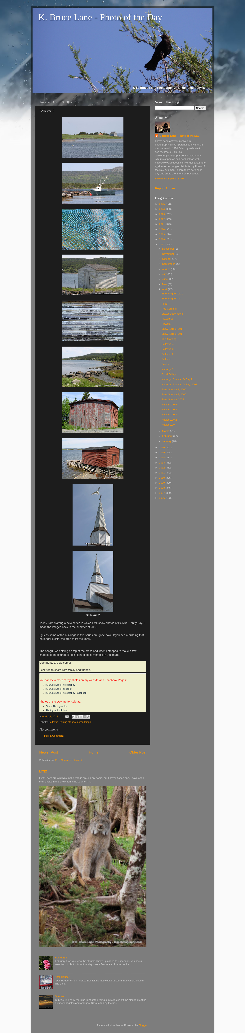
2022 (162, 219)
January (167, 441)
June (165, 279)
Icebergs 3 (168, 369)
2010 (162, 477)
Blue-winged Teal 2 (172, 293)
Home (93, 752)
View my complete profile (169, 178)
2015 (162, 452)
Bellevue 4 (168, 344)
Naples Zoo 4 (169, 409)
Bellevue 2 (168, 354)
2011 (162, 472)
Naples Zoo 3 (169, 414)
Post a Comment (54, 735)
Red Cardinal (169, 308)
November (168, 253)
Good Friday (169, 374)
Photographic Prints (56, 710)
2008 (162, 487)
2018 (162, 239)
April (165, 289)
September (169, 263)
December (168, 248)
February (167, 436)
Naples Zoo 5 (169, 404)
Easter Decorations (173, 313)
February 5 (61, 957)
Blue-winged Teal (171, 298)
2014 (162, 457)
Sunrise (59, 996)
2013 (162, 462)
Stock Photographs (56, 706)
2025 (162, 204)
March (166, 431)
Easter (165, 364)
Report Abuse (165, 188)
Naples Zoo (168, 424)
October (167, 258)
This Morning (169, 339)
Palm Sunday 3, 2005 (174, 389)
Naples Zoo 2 (169, 419)
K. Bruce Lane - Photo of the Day (100, 17)
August (166, 269)
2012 (162, 467)
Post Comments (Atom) (68, 760)
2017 (162, 244)
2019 (162, 234)
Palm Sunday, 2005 (173, 399)
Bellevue (53, 722)
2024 (162, 209)
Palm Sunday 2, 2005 (174, 394)
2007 (162, 492)
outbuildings (84, 722)
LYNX (43, 771)
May (165, 284)
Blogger (143, 1025)
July (164, 274)
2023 (162, 214)
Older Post (137, 752)
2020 (162, 229)
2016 (162, 447)
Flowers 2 (167, 318)
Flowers (166, 323)
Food (164, 303)
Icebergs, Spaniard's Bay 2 (177, 379)
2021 (162, 224)
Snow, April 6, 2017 (173, 328)
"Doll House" (62, 976)
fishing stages (68, 722)
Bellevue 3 (168, 349)
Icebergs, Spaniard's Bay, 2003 (179, 384)
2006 (162, 497)
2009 (162, 482)
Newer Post (48, 752)
